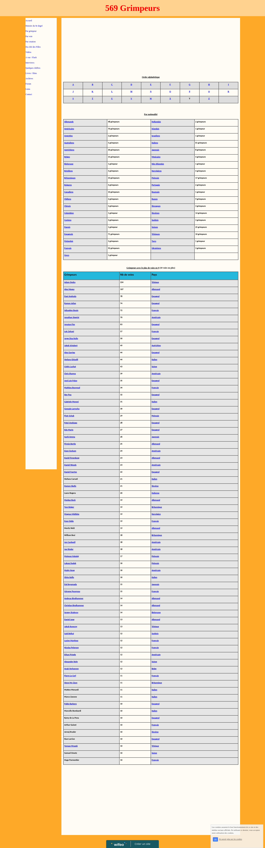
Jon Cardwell (69, 542)
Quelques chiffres (32, 68)
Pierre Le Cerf (70, 675)
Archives (29, 78)
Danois (67, 227)
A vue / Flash (31, 57)
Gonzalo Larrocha (71, 408)
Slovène (155, 732)
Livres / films (31, 73)
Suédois (155, 633)
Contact (28, 94)
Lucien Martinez (71, 640)
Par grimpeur (31, 31)
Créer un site (142, 844)
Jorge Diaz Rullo (71, 338)
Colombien (69, 213)
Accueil (28, 20)
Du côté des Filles (33, 47)
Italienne (155, 493)
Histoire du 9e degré (34, 26)
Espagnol (156, 324)
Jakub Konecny (70, 626)
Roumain (156, 192)
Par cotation (30, 41)
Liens (27, 89)
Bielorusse (156, 612)
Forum (28, 84)
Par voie (28, 36)
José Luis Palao (70, 380)
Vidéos (28, 52)
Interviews (29, 62)
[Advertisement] (41, 169)
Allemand (156, 528)
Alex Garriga (69, 352)
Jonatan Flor (69, 324)
